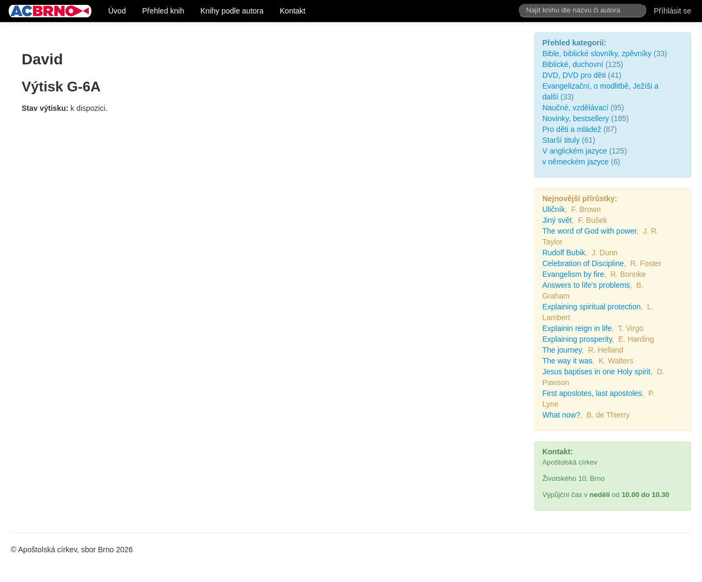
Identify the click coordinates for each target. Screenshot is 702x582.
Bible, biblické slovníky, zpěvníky (597, 53)
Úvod (117, 10)
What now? (561, 415)
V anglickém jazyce (574, 151)
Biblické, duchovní (573, 64)
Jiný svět (557, 220)
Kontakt (292, 10)
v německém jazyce (576, 161)
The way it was (567, 360)
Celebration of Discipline (583, 263)
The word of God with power (589, 231)
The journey (562, 350)
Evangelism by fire (573, 274)
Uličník (553, 209)
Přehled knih (163, 10)
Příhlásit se (672, 10)
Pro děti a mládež (571, 129)
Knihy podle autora (232, 10)
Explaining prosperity (577, 339)
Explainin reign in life (577, 328)
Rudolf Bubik (563, 252)
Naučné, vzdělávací (575, 107)
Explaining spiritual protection (591, 306)
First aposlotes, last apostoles (592, 393)
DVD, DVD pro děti (574, 75)
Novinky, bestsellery (575, 118)
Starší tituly (561, 140)
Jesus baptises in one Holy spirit (596, 371)
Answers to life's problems (586, 285)
